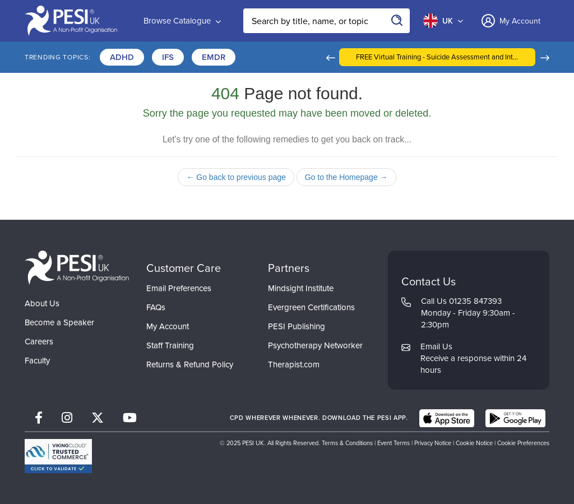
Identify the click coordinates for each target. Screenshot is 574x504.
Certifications (278, 57)
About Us (42, 303)
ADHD (122, 57)
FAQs (155, 307)
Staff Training (170, 345)
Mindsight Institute (301, 288)
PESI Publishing (296, 326)
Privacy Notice (432, 442)
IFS (168, 57)
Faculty (37, 360)
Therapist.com (294, 364)
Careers (39, 341)
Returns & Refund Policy (189, 364)
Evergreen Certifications (311, 307)
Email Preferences (178, 288)
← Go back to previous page (235, 177)
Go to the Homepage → (346, 177)
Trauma (345, 57)
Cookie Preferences (523, 442)
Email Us (436, 346)
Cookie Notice (474, 442)
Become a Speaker (59, 322)
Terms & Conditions (347, 442)
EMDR (213, 57)
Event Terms (393, 442)
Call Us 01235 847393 (461, 301)
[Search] (397, 20)
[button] (380, 57)
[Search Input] (326, 20)
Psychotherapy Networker (315, 345)
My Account (167, 326)
